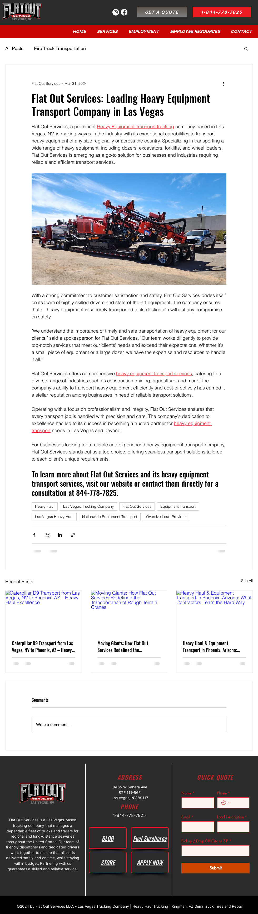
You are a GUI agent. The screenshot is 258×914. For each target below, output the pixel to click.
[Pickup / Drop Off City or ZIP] (214, 851)
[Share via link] (72, 534)
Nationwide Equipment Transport (109, 516)
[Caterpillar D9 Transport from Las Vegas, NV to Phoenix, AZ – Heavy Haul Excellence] (44, 612)
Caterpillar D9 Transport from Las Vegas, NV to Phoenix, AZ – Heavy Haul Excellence (42, 646)
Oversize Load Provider (166, 516)
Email (187, 817)
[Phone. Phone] (238, 803)
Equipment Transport (178, 506)
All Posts (14, 48)
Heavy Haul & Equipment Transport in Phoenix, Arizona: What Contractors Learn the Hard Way (213, 646)
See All (247, 580)
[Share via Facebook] (34, 534)
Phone (223, 793)
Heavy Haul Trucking (150, 906)
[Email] (196, 827)
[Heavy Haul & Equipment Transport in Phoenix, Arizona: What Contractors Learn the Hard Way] (214, 612)
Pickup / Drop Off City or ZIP (206, 841)
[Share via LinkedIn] (59, 534)
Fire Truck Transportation (60, 48)
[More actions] (223, 83)
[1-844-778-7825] (222, 12)
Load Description (232, 817)
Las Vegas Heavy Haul (54, 516)
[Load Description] (231, 827)
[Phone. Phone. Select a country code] (226, 803)
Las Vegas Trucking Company (88, 506)
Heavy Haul (44, 506)
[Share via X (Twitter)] (46, 534)
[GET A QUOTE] (162, 12)
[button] (246, 48)
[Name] (196, 803)
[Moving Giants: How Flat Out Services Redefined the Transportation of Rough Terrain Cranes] (129, 612)
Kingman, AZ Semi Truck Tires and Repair (207, 906)
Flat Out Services (137, 506)
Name (188, 793)
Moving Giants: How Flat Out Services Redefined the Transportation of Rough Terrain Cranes (126, 646)
